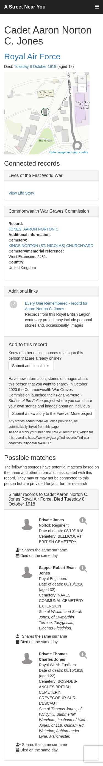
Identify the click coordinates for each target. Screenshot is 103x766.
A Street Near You (25, 7)
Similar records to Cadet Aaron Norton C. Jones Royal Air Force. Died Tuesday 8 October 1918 (48, 499)
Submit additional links (31, 365)
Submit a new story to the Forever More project (52, 413)
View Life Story (21, 193)
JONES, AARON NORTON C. (34, 229)
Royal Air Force (32, 56)
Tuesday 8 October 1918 (35, 66)
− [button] (82, 88)
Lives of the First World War (36, 175)
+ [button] (82, 79)
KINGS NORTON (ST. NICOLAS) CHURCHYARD (51, 245)
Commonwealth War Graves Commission (49, 211)
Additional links (23, 291)
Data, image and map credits (68, 152)
